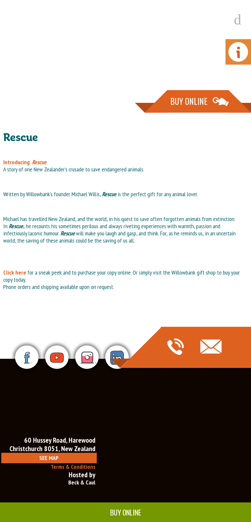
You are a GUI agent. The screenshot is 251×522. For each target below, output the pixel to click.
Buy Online (125, 512)
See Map (49, 458)
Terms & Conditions (73, 466)
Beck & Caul (81, 482)
